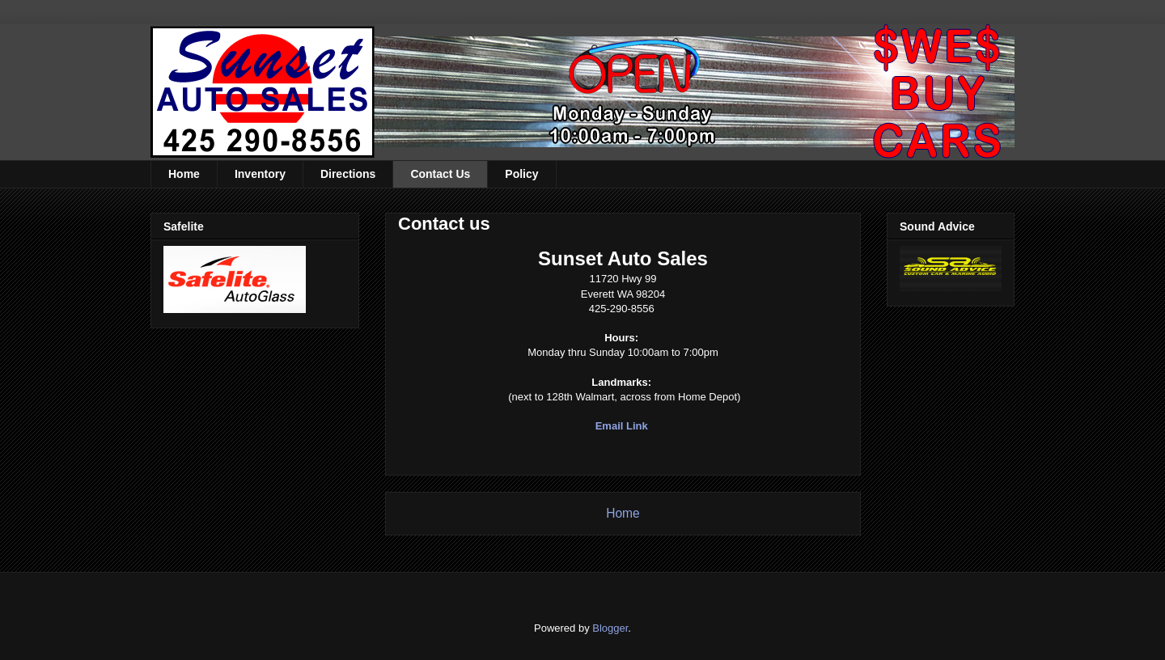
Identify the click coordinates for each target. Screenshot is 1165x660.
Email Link (621, 426)
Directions (347, 173)
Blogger (610, 628)
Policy (521, 173)
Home (184, 173)
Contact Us (440, 173)
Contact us (444, 224)
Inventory (260, 173)
